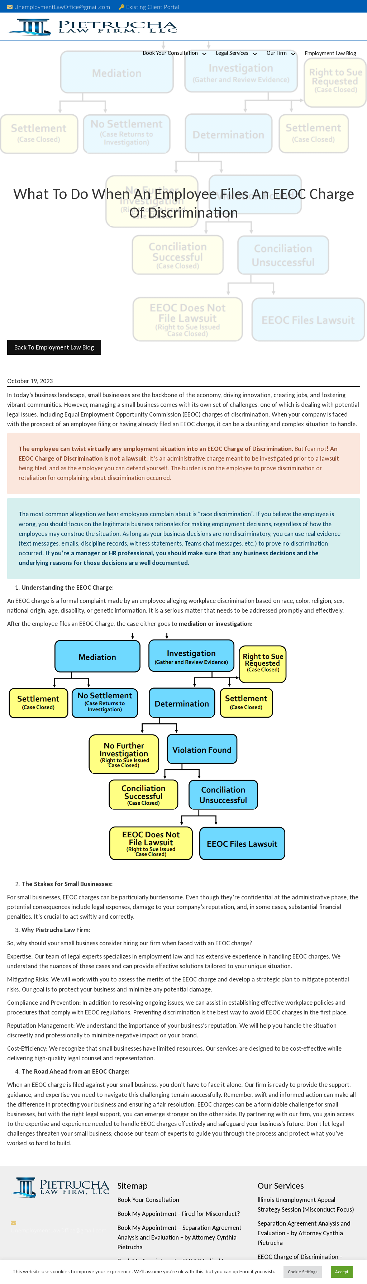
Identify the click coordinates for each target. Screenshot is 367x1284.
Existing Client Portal (149, 6)
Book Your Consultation (170, 52)
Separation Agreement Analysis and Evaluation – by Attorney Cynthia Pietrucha (304, 1233)
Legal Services (232, 52)
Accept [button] (341, 1271)
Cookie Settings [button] (303, 1271)
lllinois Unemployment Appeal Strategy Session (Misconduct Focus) (306, 1204)
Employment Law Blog (330, 53)
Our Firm (277, 52)
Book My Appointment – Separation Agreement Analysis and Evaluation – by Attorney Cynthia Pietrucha (180, 1237)
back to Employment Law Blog (54, 347)
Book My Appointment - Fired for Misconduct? (179, 1214)
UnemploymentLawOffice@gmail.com (58, 6)
